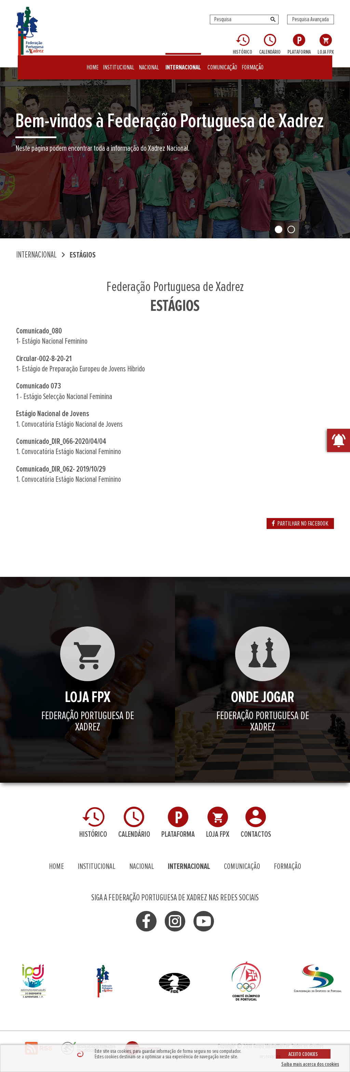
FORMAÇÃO (253, 63)
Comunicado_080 (39, 331)
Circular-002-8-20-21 (44, 359)
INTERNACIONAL (183, 63)
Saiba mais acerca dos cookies (310, 1064)
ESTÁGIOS (83, 255)
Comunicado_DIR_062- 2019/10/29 (61, 469)
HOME (92, 63)
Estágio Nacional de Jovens (52, 414)
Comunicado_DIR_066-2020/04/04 (61, 441)
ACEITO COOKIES (303, 1054)
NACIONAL (149, 63)
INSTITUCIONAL (118, 63)
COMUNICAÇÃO (222, 63)
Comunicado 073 (38, 386)
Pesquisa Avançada (310, 19)
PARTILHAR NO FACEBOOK (300, 523)
